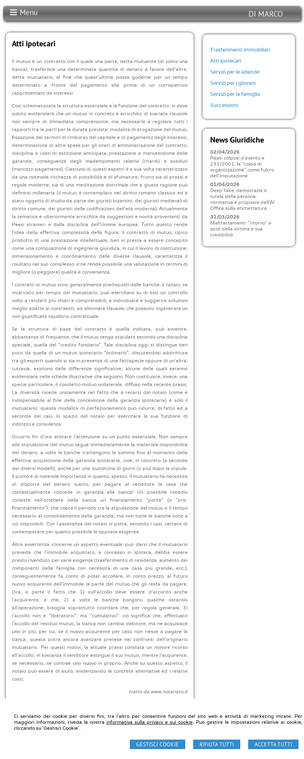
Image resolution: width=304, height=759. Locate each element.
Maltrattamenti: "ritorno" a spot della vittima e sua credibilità (240, 229)
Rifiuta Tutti (217, 744)
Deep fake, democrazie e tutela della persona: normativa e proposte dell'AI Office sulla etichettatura (242, 199)
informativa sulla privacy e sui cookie (149, 722)
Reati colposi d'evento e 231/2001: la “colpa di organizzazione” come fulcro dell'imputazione (242, 167)
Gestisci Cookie (157, 744)
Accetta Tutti (273, 744)
